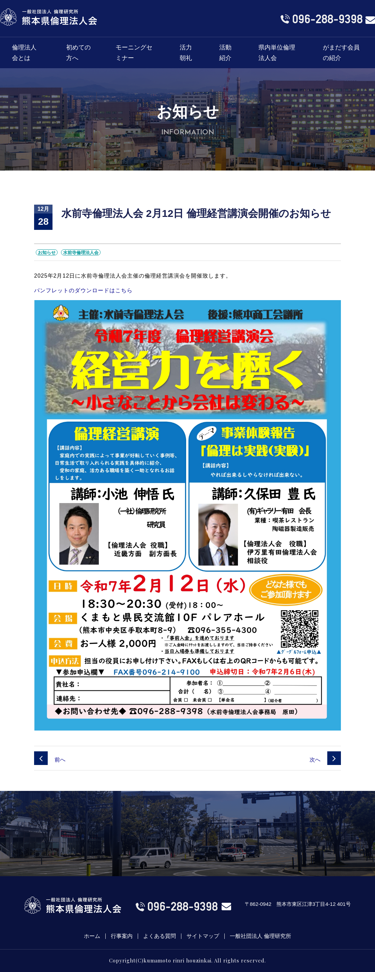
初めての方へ (78, 52)
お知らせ (47, 252)
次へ (325, 760)
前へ (49, 760)
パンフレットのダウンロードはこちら (83, 290)
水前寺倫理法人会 (81, 252)
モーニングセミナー (134, 52)
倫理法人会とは (24, 52)
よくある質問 (159, 936)
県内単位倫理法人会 (276, 52)
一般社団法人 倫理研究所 (260, 936)
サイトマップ (202, 936)
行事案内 (122, 936)
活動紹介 (225, 52)
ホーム (92, 936)
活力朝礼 (186, 52)
